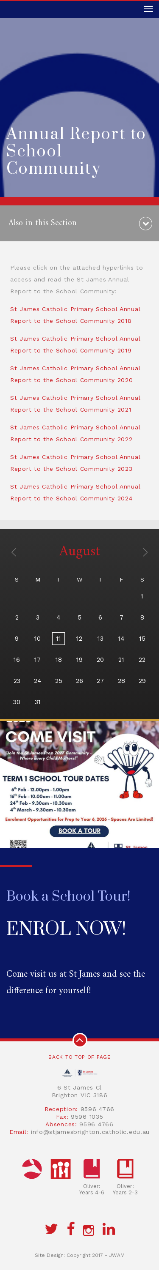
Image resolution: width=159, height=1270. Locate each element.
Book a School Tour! (68, 896)
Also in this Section (42, 223)
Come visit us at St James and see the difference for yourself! (75, 982)
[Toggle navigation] (148, 9)
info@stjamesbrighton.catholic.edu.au (90, 1131)
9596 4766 (97, 1109)
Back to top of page (79, 1046)
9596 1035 (87, 1116)
